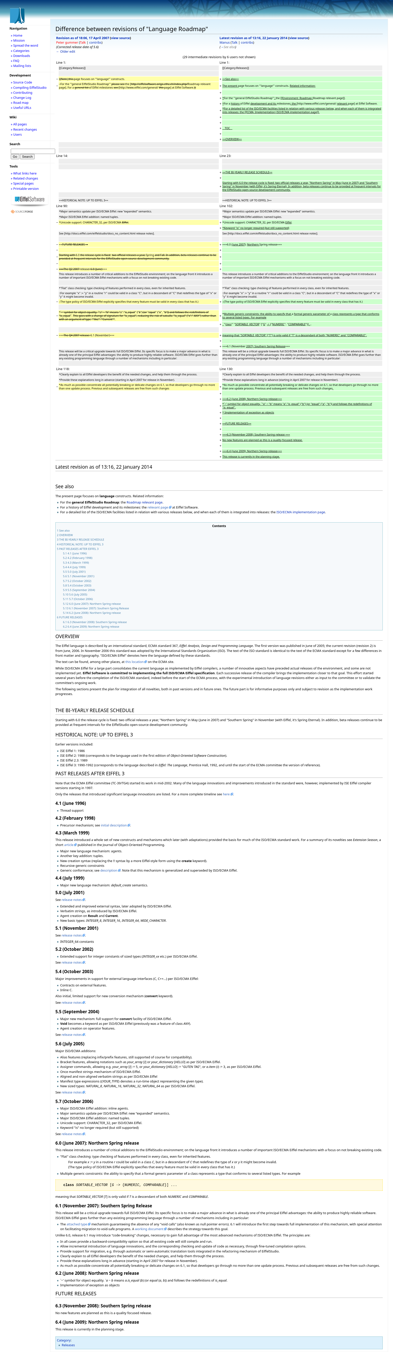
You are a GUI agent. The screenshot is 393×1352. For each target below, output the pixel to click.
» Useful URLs (21, 107)
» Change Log (21, 97)
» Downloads (20, 55)
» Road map (20, 102)
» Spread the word (24, 45)
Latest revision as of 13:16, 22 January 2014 (253, 38)
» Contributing (21, 92)
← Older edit (65, 51)
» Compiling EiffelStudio (29, 87)
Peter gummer (67, 42)
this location (134, 661)
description (108, 870)
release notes (72, 899)
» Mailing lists (21, 65)
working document (149, 1229)
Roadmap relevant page (144, 502)
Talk (83, 42)
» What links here (24, 173)
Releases (68, 1345)
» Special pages (22, 183)
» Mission (18, 40)
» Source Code (21, 82)
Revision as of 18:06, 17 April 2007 (82, 38)
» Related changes (24, 178)
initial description (114, 825)
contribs (95, 42)
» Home (16, 35)
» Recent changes (24, 129)
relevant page (158, 507)
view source (120, 38)
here (226, 794)
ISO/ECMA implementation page (300, 512)
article (68, 844)
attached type (77, 1224)
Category (64, 1340)
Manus (225, 42)
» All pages (19, 124)
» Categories (20, 50)
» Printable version (25, 188)
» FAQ (15, 60)
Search (15, 144)
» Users (16, 134)
